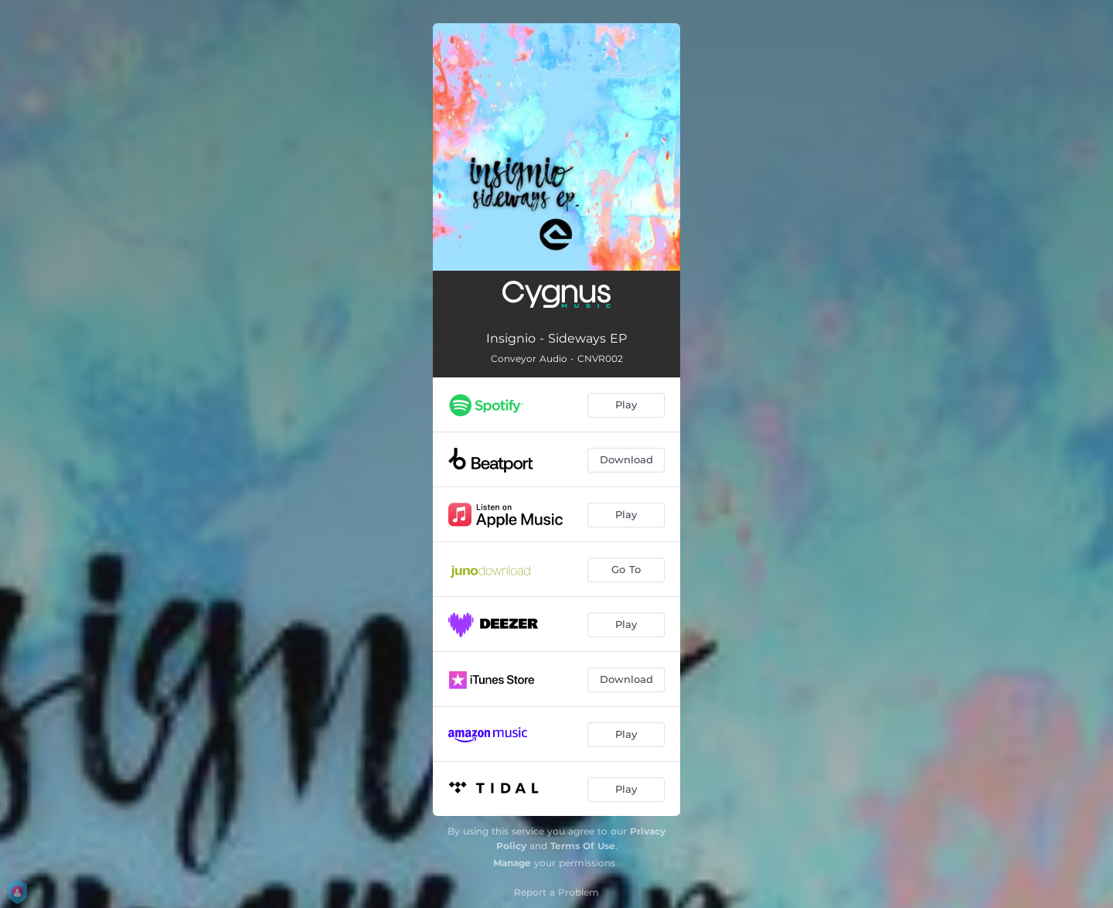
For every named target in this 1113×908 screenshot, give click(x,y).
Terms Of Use (582, 846)
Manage (512, 863)
